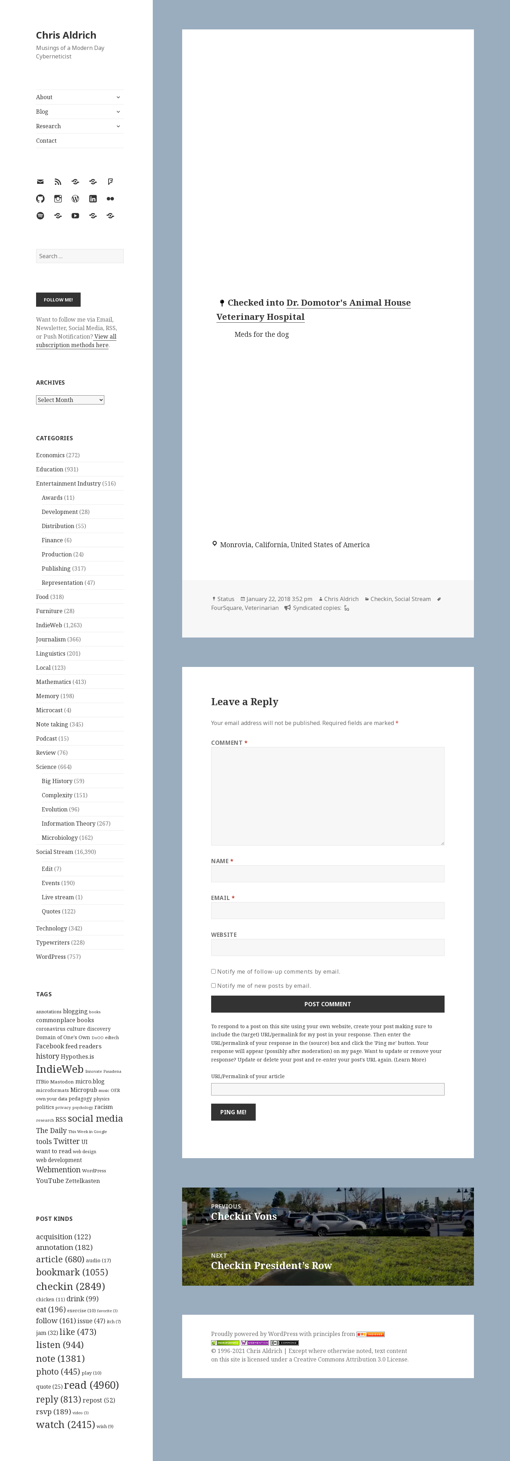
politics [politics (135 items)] (45, 1107)
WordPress (51, 957)
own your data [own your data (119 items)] (51, 1098)
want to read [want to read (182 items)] (53, 1151)
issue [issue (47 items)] (91, 1321)
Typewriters (53, 942)
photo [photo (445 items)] (58, 1371)
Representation (62, 583)
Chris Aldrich (66, 34)
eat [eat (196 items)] (51, 1309)
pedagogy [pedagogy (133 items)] (80, 1098)
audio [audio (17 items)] (98, 1260)
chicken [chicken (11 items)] (50, 1299)
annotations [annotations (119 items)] (49, 1011)
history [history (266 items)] (47, 1056)
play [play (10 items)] (92, 1373)
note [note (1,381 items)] (60, 1358)
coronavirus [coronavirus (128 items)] (50, 1028)
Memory (47, 696)
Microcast (49, 710)
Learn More (410, 1059)
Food (42, 597)
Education (49, 469)
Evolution (55, 809)
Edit (47, 869)
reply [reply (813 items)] (58, 1399)
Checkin (381, 599)
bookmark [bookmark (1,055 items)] (72, 1272)
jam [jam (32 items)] (47, 1333)
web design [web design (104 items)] (84, 1152)
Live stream (58, 897)
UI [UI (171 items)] (84, 1142)
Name (222, 861)
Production (57, 554)
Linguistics (50, 653)
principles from (349, 1334)
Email (223, 898)
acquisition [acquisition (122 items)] (63, 1236)
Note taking (52, 724)
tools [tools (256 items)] (44, 1141)
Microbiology (60, 838)
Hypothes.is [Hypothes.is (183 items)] (77, 1056)
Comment (229, 743)
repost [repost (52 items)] (99, 1400)
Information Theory (68, 823)
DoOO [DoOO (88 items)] (98, 1037)
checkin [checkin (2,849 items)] (70, 1286)
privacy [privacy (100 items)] (63, 1107)
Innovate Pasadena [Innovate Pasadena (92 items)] (103, 1071)
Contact (46, 141)
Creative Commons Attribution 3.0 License (350, 1359)
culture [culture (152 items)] (76, 1028)
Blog (42, 111)
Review (46, 753)
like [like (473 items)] (78, 1331)
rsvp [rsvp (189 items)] (53, 1411)
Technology (51, 928)
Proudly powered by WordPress (255, 1334)
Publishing (56, 568)
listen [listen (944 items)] (60, 1344)
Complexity (57, 795)
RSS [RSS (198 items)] (61, 1119)
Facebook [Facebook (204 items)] (50, 1046)
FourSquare (226, 608)
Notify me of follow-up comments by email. (278, 971)
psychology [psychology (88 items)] (83, 1107)
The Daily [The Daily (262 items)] (51, 1130)
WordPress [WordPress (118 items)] (94, 1170)
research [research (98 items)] (45, 1120)
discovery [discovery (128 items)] (99, 1028)
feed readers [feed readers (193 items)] (83, 1046)
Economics (50, 455)
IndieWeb (49, 625)
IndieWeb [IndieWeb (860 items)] (60, 1069)
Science (46, 767)
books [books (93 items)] (94, 1011)
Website (224, 935)
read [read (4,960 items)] (91, 1385)
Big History (57, 781)
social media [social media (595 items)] (95, 1118)
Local (43, 668)
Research (48, 126)
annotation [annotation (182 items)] (64, 1247)
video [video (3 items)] (81, 1412)
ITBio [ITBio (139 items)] (42, 1081)
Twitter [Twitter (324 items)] (66, 1141)
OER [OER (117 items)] (115, 1090)
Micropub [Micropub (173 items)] (83, 1090)
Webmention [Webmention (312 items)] (58, 1169)
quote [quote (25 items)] (49, 1387)
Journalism (51, 639)
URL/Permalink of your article (248, 1076)
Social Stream (54, 852)
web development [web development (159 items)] (59, 1160)
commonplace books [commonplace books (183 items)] (65, 1020)
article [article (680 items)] (60, 1259)
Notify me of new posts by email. (264, 986)
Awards (52, 498)
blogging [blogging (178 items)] (75, 1011)
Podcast (46, 738)
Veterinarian (262, 608)
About (44, 97)
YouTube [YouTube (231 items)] (50, 1180)
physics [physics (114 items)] (101, 1098)
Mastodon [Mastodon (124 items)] (62, 1081)
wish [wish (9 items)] (105, 1426)
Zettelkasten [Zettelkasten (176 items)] (82, 1181)
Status (226, 599)
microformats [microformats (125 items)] (52, 1090)
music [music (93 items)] (104, 1090)
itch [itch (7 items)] (114, 1322)
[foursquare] (345, 608)
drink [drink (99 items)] (82, 1298)
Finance (52, 540)
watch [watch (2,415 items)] (65, 1424)
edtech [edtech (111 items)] (112, 1038)
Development (60, 512)
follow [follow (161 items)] (56, 1320)
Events (51, 883)
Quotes (51, 911)
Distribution (58, 526)
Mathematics (53, 682)
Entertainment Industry (68, 483)
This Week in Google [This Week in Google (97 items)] (87, 1131)
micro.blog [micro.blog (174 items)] (90, 1081)
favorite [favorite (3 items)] (107, 1310)
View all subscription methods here (76, 341)
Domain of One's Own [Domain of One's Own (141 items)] (63, 1037)
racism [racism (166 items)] (103, 1107)
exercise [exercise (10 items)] (81, 1310)
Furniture (49, 611)
